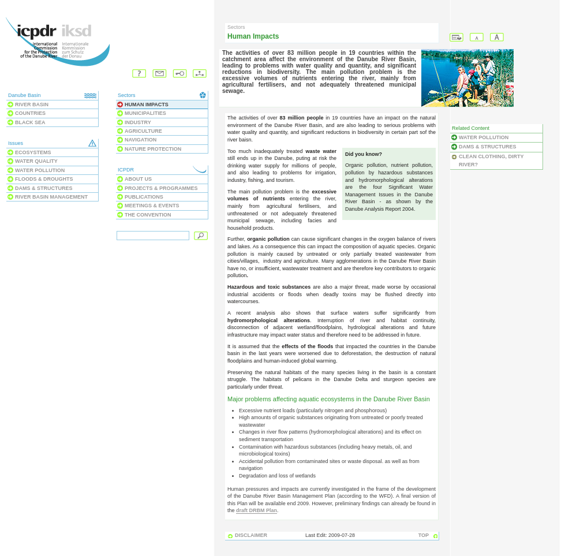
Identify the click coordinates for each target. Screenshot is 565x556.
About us (138, 179)
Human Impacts (147, 104)
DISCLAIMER (251, 535)
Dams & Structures (44, 188)
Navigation (140, 140)
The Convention (148, 215)
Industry (138, 122)
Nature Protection (153, 149)
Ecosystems (33, 152)
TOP (423, 535)
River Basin (31, 104)
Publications (144, 197)
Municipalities (145, 113)
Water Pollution (40, 170)
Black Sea (30, 122)
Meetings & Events (152, 205)
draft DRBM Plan (256, 510)
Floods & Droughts (44, 179)
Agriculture (143, 131)
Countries (30, 113)
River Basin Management (51, 197)
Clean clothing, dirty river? (491, 160)
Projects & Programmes (161, 188)
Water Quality (36, 161)
